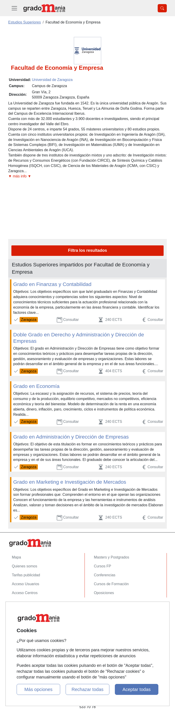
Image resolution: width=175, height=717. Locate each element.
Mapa (16, 557)
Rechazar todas (87, 689)
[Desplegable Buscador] (162, 8)
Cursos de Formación (111, 584)
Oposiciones (104, 593)
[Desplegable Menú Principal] (14, 8)
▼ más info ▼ (19, 176)
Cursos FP (102, 566)
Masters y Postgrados (111, 557)
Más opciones (38, 689)
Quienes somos (24, 566)
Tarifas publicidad (26, 575)
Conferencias (104, 575)
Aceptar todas (137, 689)
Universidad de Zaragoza (52, 80)
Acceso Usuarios (25, 584)
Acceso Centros (25, 593)
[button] (87, 176)
